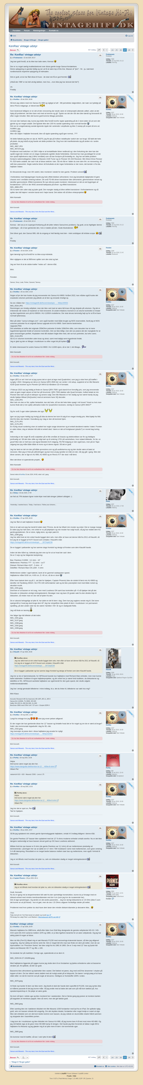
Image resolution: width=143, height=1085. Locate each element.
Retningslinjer (39, 31)
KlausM (108, 669)
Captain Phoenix (111, 888)
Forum (27, 31)
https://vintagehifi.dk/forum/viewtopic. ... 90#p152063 (31, 734)
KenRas (108, 109)
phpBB (64, 1073)
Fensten (108, 248)
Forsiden (16, 31)
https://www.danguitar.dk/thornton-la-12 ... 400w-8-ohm (32, 766)
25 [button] (116, 50)
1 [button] (106, 50)
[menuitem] (13, 35)
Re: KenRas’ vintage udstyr (25, 54)
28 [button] (129, 50)
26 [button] (121, 50)
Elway (108, 501)
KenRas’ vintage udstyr (23, 46)
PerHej (108, 768)
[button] (99, 50)
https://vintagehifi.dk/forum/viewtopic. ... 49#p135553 (47, 303)
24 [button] (112, 50)
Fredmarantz (110, 54)
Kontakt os (53, 31)
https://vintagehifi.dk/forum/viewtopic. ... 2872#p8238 (31, 542)
